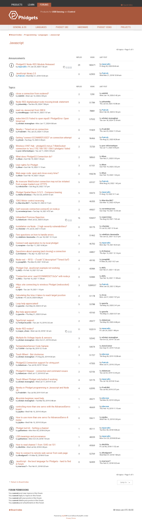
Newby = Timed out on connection (32, 129)
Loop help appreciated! (27, 303)
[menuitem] (68, 518)
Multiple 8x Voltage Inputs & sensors (34, 337)
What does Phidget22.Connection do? (34, 156)
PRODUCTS (16, 4)
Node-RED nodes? (25, 328)
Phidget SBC (62, 27)
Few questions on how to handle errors (35, 234)
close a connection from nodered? (32, 93)
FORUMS (44, 4)
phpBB (63, 516)
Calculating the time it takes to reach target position (41, 295)
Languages (41, 27)
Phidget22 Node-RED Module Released (35, 64)
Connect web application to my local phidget (37, 243)
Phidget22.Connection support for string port (37, 362)
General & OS (19, 27)
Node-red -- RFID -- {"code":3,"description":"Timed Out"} (42, 259)
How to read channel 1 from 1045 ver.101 (36, 444)
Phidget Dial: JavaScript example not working (38, 268)
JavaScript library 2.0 (26, 73)
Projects (126, 27)
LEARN (31, 4)
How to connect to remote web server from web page (42, 453)
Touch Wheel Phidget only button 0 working (36, 379)
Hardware (83, 27)
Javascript (16, 43)
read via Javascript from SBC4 (30, 110)
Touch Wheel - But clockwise (30, 354)
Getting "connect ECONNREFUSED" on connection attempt (44, 137)
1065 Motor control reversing (30, 200)
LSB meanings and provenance (31, 436)
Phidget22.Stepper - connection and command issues (42, 371)
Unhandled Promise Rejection (30, 217)
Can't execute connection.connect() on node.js (38, 209)
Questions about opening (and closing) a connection (41, 251)
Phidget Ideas (104, 27)
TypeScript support (25, 320)
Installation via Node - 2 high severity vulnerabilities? (41, 226)
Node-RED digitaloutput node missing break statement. (42, 102)
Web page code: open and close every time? (37, 173)
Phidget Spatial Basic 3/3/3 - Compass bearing (39, 192)
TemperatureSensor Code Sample (32, 346)
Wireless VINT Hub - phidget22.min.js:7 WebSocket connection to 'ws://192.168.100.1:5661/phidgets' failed (43, 147)
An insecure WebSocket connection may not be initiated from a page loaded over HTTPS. (42, 182)
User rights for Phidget (27, 165)
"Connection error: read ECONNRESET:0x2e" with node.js (43, 276)
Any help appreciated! (26, 312)
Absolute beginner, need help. (30, 398)
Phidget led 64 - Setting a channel (32, 428)
